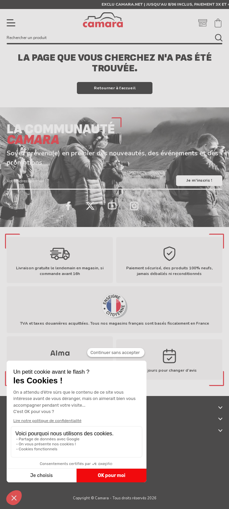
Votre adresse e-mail (25, 181)
